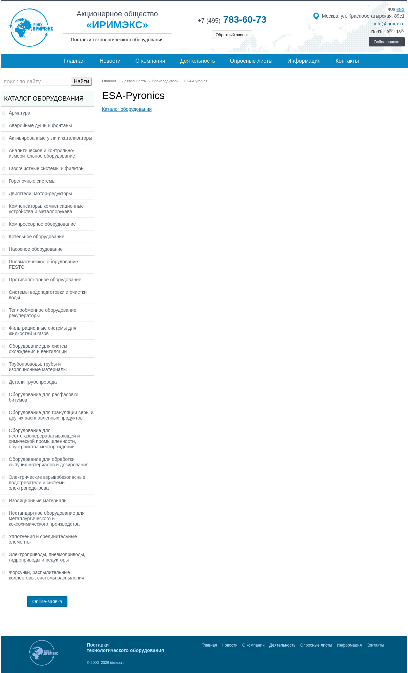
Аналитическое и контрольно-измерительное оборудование (42, 153)
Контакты (347, 61)
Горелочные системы (32, 181)
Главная (74, 61)
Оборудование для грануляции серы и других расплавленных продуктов (51, 415)
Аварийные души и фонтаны (40, 125)
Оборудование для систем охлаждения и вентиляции (38, 348)
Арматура (19, 113)
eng (400, 9)
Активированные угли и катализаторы (50, 138)
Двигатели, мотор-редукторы (40, 193)
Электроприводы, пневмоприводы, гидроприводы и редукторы (47, 557)
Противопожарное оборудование (45, 279)
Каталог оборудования (127, 109)
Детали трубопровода (33, 382)
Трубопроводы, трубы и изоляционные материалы (38, 366)
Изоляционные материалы (38, 500)
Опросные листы (251, 61)
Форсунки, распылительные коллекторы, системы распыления (46, 575)
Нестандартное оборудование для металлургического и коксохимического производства (47, 518)
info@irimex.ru (389, 23)
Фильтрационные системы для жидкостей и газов (42, 330)
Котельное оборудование (36, 236)
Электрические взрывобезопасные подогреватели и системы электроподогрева (47, 482)
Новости (110, 61)
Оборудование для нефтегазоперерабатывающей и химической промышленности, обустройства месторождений (44, 438)
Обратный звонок (232, 35)
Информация (304, 61)
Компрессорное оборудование (42, 224)
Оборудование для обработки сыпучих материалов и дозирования (48, 461)
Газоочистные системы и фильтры (46, 168)
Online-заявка (387, 42)
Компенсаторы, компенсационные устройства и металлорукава (46, 208)
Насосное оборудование (36, 249)
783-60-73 (232, 19)
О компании (150, 61)
